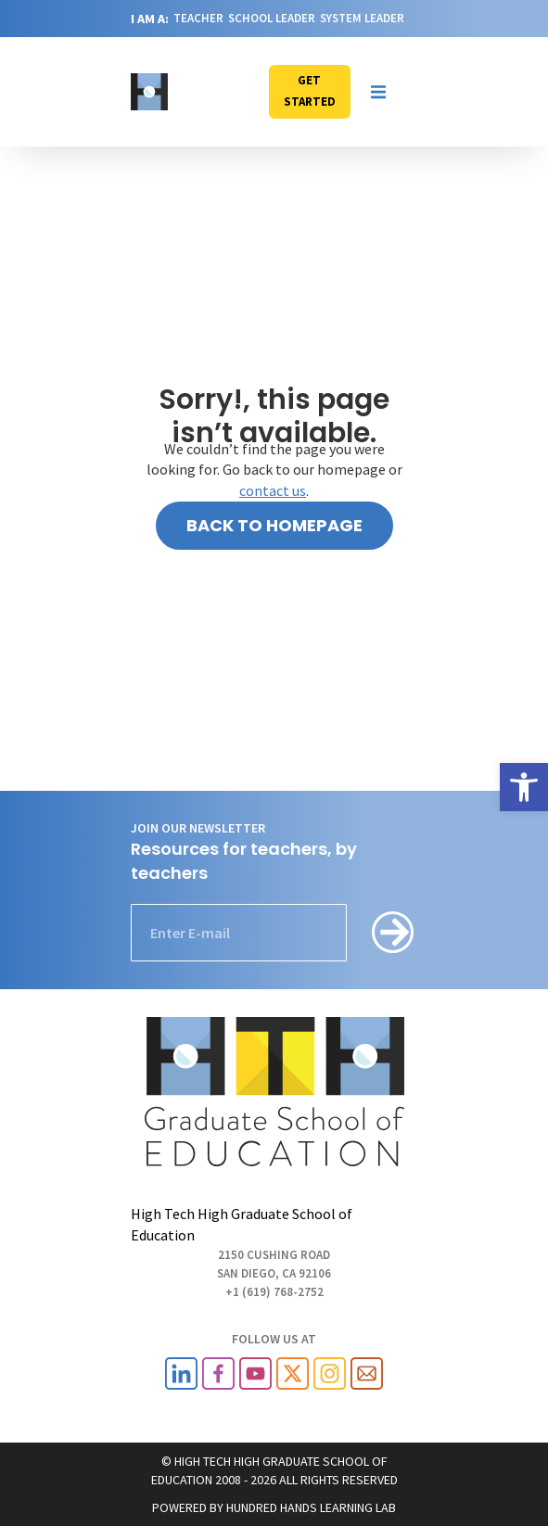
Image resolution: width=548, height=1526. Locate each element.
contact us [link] (272, 490)
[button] (378, 91)
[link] (524, 787)
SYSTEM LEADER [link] (362, 18)
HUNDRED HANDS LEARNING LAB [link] (311, 1507)
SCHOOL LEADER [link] (271, 18)
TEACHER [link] (198, 18)
